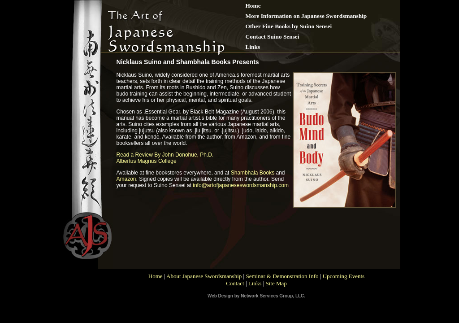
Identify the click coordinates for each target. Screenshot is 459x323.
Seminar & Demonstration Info (282, 276)
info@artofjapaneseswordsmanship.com (241, 185)
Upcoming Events (344, 276)
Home (155, 276)
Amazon (126, 179)
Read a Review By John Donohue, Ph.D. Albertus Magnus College (165, 158)
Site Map (275, 283)
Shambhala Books (252, 173)
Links (255, 283)
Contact (235, 283)
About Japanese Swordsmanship (204, 276)
